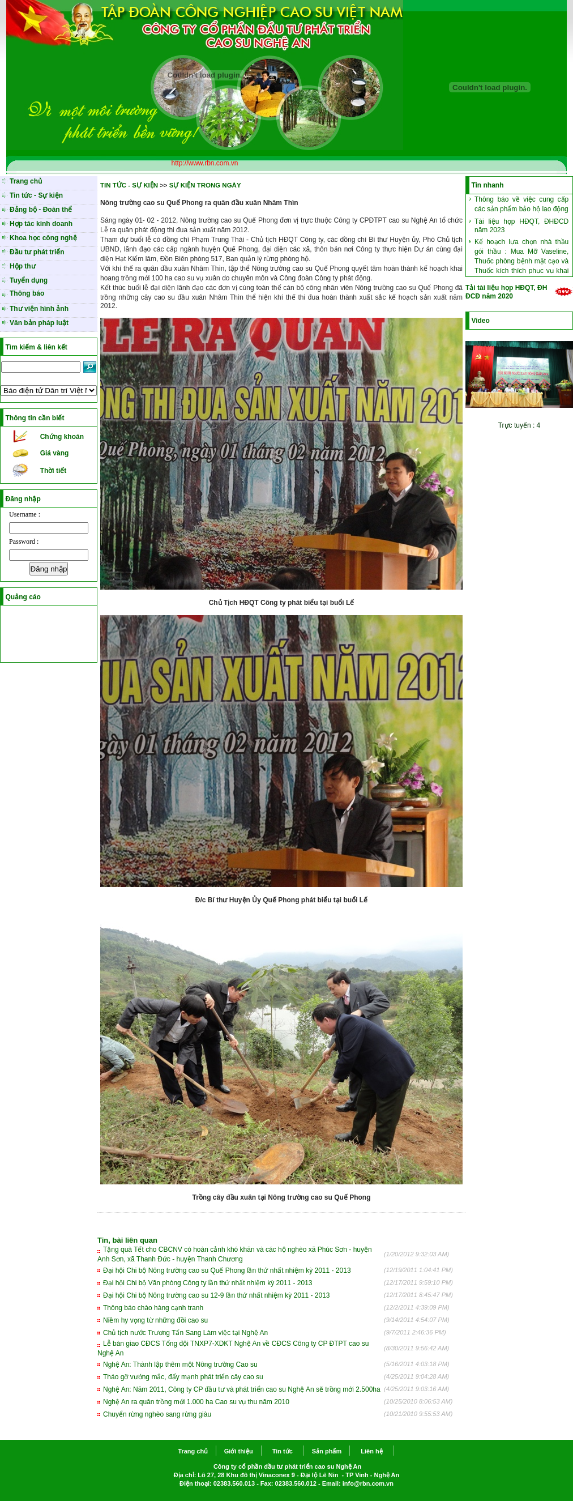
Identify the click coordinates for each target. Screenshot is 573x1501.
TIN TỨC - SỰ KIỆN (129, 185)
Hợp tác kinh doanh (41, 224)
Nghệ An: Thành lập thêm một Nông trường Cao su (180, 1364)
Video (480, 321)
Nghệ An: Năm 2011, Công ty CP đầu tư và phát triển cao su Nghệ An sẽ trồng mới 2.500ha (241, 1389)
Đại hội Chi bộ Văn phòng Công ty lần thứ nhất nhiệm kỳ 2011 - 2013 (208, 1283)
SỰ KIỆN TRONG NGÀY (205, 185)
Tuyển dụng (29, 280)
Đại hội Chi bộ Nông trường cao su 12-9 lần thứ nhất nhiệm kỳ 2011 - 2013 (216, 1295)
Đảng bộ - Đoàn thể (41, 210)
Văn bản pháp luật (39, 323)
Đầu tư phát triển (37, 252)
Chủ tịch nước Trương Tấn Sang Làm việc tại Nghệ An (185, 1333)
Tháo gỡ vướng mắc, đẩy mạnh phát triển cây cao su (183, 1377)
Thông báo (27, 293)
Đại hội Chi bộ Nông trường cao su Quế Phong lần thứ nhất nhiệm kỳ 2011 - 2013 (227, 1270)
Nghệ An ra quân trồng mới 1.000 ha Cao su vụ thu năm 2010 (196, 1402)
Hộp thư (23, 266)
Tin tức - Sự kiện (36, 195)
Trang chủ (26, 181)
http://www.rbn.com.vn (204, 163)
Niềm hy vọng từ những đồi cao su (155, 1320)
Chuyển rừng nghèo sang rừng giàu (157, 1414)
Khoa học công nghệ (43, 238)
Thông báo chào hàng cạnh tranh (153, 1308)
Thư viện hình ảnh (39, 309)
